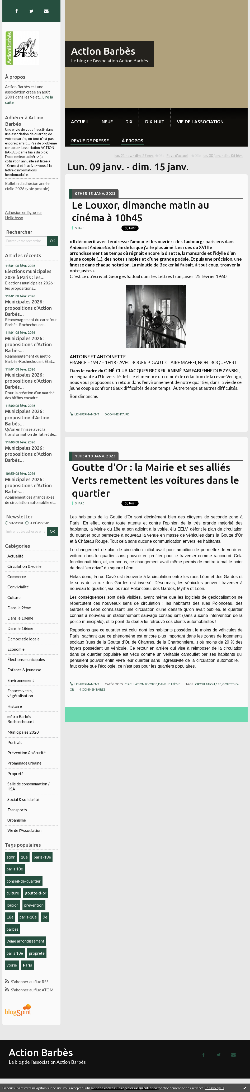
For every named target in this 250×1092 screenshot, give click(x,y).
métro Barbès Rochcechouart (20, 719)
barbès (12, 929)
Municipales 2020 (23, 732)
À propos (132, 140)
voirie (12, 965)
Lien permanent (84, 414)
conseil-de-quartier (24, 881)
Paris (27, 965)
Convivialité (18, 586)
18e (10, 917)
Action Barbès (103, 51)
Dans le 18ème (20, 628)
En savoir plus (214, 1088)
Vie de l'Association (24, 830)
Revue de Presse (90, 140)
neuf (107, 121)
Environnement (20, 680)
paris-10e (28, 917)
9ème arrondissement (25, 941)
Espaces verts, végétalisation (20, 693)
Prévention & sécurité (26, 752)
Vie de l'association (200, 121)
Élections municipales (26, 659)
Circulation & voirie (24, 566)
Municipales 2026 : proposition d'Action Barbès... (27, 417)
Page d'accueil (177, 155)
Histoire (14, 706)
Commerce (16, 576)
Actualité (15, 556)
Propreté (15, 773)
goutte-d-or (35, 893)
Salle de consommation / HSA (28, 786)
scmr (11, 857)
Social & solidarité (23, 799)
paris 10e (15, 953)
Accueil (80, 121)
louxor (12, 905)
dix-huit (154, 121)
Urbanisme (16, 820)
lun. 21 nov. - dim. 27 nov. (134, 155)
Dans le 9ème (19, 607)
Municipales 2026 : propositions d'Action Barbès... (28, 307)
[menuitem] (80, 117)
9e (45, 917)
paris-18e (42, 857)
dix (129, 121)
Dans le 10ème (20, 618)
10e (24, 857)
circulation (205, 684)
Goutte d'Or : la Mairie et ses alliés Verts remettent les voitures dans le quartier (155, 480)
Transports (17, 809)
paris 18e (15, 868)
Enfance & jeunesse (24, 669)
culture (13, 893)
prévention (34, 905)
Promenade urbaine (24, 763)
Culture (14, 597)
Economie (16, 649)
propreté (37, 953)
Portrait (14, 742)
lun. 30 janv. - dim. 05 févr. (223, 155)
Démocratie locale (23, 638)
